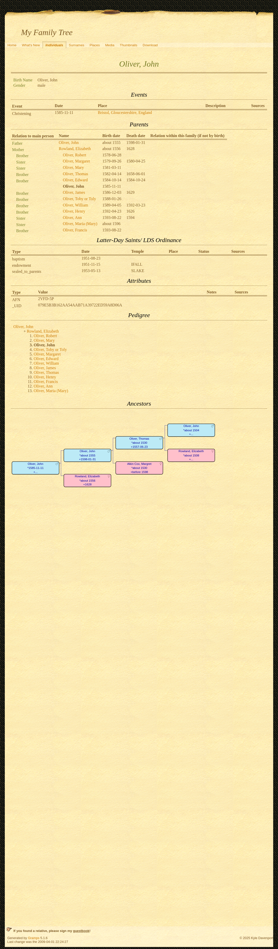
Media (109, 45)
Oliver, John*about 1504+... (191, 430)
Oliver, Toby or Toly (79, 199)
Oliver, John (69, 142)
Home (11, 45)
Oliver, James (74, 192)
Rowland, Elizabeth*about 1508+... (191, 455)
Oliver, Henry (74, 211)
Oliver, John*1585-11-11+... (35, 468)
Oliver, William (75, 205)
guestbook (81, 931)
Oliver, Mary (73, 167)
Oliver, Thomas (75, 174)
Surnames (76, 45)
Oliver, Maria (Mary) (80, 223)
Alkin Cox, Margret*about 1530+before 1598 (139, 468)
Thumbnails (128, 45)
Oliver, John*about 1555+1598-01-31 (87, 455)
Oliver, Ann (72, 217)
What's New (31, 45)
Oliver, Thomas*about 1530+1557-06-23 (139, 443)
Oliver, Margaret (76, 161)
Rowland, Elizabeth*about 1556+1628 (87, 480)
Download (150, 45)
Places (95, 45)
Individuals (54, 45)
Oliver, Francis (75, 230)
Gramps (34, 938)
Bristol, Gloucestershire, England (125, 112)
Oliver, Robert (74, 155)
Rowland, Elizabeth (75, 148)
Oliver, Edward (75, 180)
